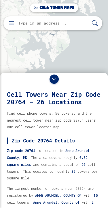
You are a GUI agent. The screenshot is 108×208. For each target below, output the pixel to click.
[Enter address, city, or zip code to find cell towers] (53, 23)
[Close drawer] (54, 79)
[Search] (94, 23)
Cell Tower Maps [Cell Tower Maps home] (54, 8)
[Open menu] (11, 23)
